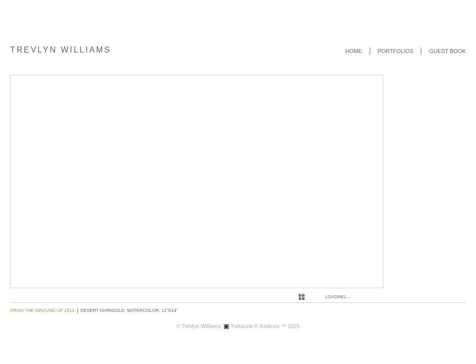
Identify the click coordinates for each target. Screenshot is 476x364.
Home (353, 51)
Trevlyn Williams (60, 50)
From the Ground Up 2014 (42, 310)
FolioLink (242, 326)
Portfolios (396, 51)
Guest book (447, 51)
